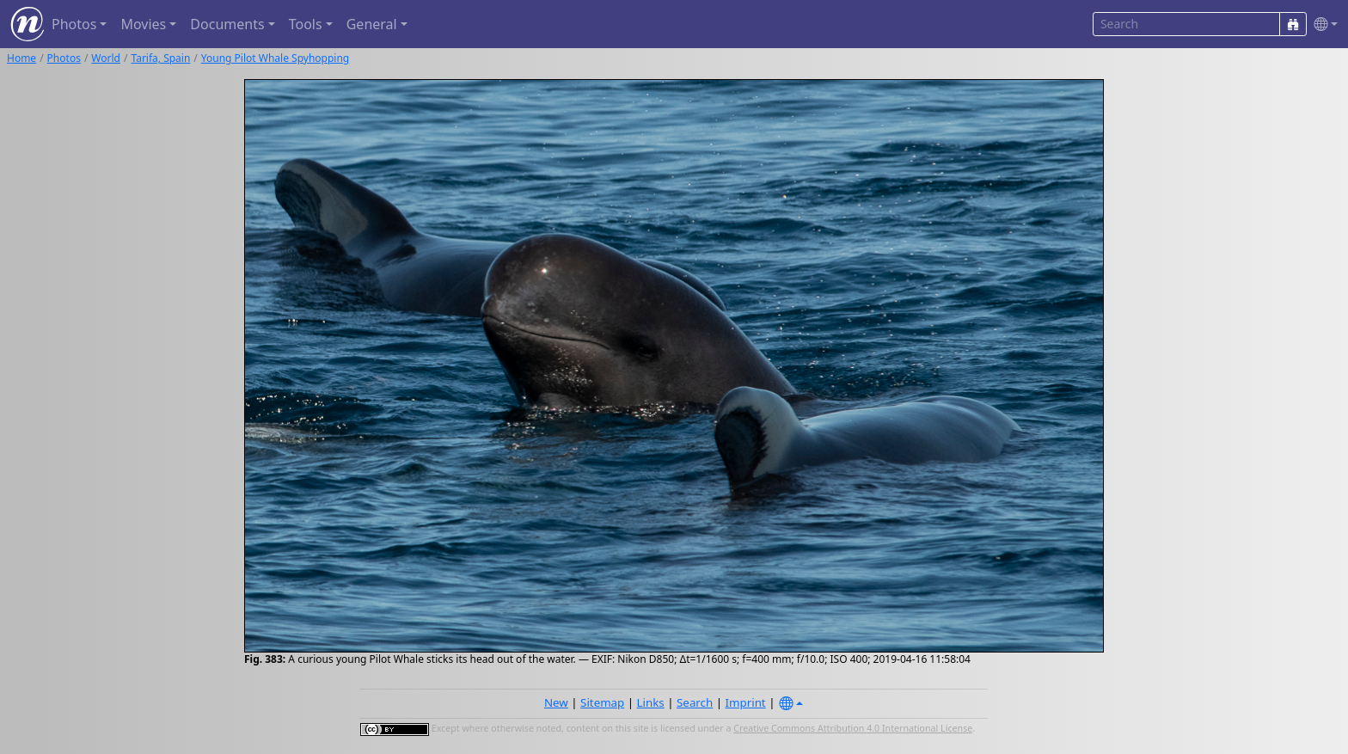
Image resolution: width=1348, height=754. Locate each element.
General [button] (371, 24)
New (556, 702)
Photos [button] (74, 24)
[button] (1322, 24)
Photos (64, 58)
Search (695, 702)
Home (21, 58)
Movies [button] (143, 24)
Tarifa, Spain (160, 58)
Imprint (746, 702)
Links (651, 702)
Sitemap (602, 702)
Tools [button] (305, 24)
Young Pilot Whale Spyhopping (275, 58)
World (105, 58)
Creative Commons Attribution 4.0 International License (852, 728)
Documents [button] (227, 24)
